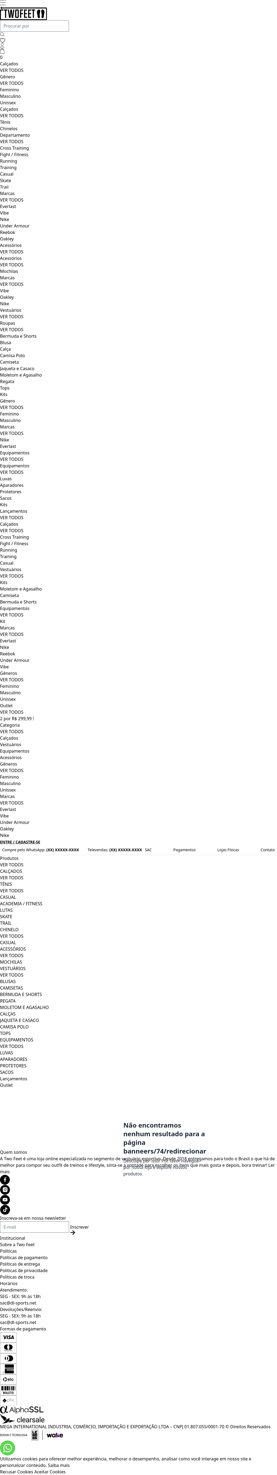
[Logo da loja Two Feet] (138, 13)
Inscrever (79, 1229)
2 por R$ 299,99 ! (17, 719)
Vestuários (10, 310)
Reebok (7, 232)
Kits (3, 394)
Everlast (8, 206)
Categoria (10, 725)
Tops (4, 388)
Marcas (7, 193)
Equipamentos (14, 453)
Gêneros (8, 673)
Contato (268, 849)
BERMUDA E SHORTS (21, 994)
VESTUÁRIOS (13, 968)
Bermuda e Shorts (18, 336)
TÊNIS (6, 884)
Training (8, 167)
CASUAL (8, 897)
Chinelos (9, 129)
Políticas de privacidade (24, 1270)
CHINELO (9, 930)
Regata (7, 381)
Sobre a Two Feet (17, 1245)
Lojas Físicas (228, 849)
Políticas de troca (17, 1277)
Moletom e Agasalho (21, 375)
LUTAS (6, 910)
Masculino (10, 96)
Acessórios (11, 245)
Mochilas (9, 271)
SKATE (6, 917)
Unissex (8, 103)
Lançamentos (13, 511)
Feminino (9, 90)
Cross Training (14, 148)
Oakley (7, 239)
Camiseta (9, 362)
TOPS (5, 1033)
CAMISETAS (11, 988)
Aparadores (12, 485)
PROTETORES (13, 1066)
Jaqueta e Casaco (17, 368)
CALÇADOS (11, 871)
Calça (5, 349)
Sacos (6, 498)
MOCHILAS (11, 962)
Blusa (5, 343)
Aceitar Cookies (49, 1472)
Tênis (5, 122)
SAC (148, 849)
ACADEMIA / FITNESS (21, 904)
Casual (7, 174)
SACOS (7, 1072)
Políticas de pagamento (24, 1258)
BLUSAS (8, 981)
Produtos (9, 858)
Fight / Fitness (14, 154)
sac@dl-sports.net (18, 1303)
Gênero (7, 77)
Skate (5, 180)
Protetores (10, 492)
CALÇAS (8, 1014)
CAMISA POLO (14, 1027)
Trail (4, 187)
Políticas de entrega (20, 1264)
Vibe (4, 213)
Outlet (6, 706)
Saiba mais (59, 1465)
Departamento (15, 135)
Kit (2, 621)
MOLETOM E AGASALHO (24, 1007)
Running (8, 161)
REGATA (8, 1001)
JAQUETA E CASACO (19, 1020)
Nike (4, 219)
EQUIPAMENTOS (16, 1040)
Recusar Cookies (16, 1472)
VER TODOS (12, 70)
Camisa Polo (12, 355)
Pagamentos (184, 849)
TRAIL (6, 923)
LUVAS (6, 1053)
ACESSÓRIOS (13, 949)
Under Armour (14, 226)
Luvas (6, 479)
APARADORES (13, 1059)
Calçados (9, 64)
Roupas (7, 323)
